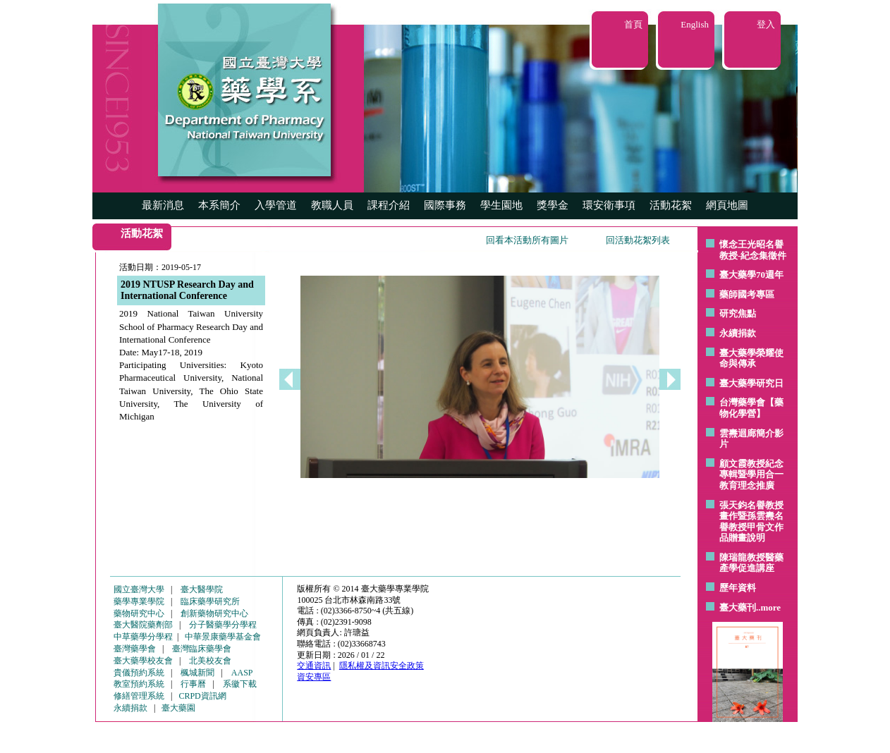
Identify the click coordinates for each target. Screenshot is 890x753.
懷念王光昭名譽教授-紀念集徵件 (752, 250)
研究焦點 (737, 313)
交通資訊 (314, 666)
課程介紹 (388, 205)
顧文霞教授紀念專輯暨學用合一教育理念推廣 (751, 474)
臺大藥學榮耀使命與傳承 (751, 358)
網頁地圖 (727, 205)
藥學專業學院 (139, 601)
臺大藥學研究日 (751, 383)
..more (768, 607)
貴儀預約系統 (139, 673)
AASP (242, 673)
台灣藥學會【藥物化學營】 (751, 408)
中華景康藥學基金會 (223, 637)
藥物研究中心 (139, 613)
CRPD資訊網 (202, 696)
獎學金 (552, 205)
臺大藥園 (178, 708)
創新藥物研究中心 (214, 613)
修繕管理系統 (139, 696)
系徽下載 (240, 684)
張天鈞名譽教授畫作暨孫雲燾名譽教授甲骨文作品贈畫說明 (751, 522)
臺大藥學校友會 (143, 661)
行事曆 (193, 684)
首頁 (633, 24)
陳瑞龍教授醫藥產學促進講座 (751, 563)
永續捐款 (737, 333)
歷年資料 (737, 587)
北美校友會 (210, 661)
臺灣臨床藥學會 (201, 649)
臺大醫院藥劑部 (143, 625)
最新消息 (163, 205)
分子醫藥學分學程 (223, 625)
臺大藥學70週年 (751, 274)
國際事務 (445, 205)
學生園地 (501, 205)
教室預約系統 (139, 684)
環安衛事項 (609, 205)
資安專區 (314, 677)
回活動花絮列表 (638, 240)
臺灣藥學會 (135, 649)
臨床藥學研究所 (210, 601)
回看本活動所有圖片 (527, 240)
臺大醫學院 (202, 589)
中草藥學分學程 (143, 637)
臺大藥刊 (737, 607)
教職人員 (332, 205)
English (695, 24)
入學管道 (276, 205)
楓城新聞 (197, 673)
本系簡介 (219, 205)
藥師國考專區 (746, 294)
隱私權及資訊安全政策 (381, 666)
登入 (766, 24)
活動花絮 (671, 205)
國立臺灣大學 (139, 589)
